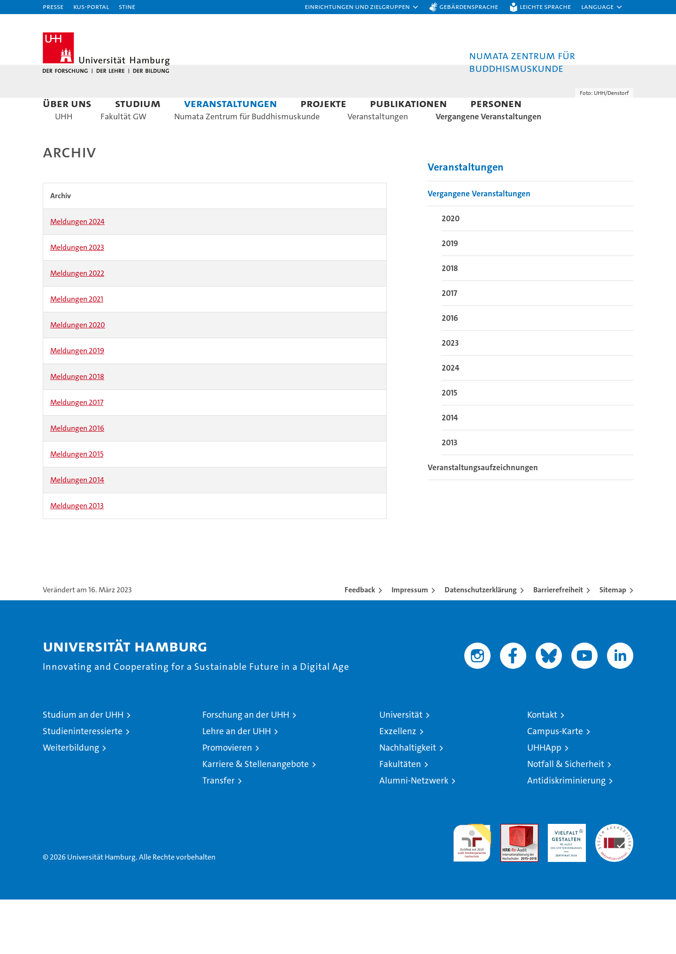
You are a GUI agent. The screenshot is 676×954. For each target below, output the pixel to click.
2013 (449, 497)
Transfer (218, 835)
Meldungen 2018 (77, 431)
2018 (450, 323)
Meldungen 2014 (77, 534)
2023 (450, 397)
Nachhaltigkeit (407, 802)
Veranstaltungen (230, 103)
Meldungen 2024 (77, 276)
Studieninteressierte (83, 785)
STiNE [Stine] (127, 6)
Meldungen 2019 (77, 405)
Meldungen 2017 (76, 457)
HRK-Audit (564, 883)
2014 (450, 472)
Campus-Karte (555, 785)
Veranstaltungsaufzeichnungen (483, 522)
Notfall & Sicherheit (565, 818)
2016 (450, 372)
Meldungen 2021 (76, 353)
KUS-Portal (91, 6)
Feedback (360, 644)
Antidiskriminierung (566, 835)
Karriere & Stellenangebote (255, 818)
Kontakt (542, 769)
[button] (362, 7)
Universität (400, 769)
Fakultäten (400, 818)
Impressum (410, 644)
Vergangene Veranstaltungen (479, 248)
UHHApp (544, 802)
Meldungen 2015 (76, 508)
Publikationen (408, 103)
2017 (449, 347)
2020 (451, 273)
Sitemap (612, 644)
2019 (450, 298)
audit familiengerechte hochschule (472, 893)
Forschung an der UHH (245, 769)
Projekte (323, 103)
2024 (450, 422)
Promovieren (227, 802)
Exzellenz (397, 785)
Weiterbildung (71, 802)
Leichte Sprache (545, 6)
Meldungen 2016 (77, 483)
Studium (138, 103)
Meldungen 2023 (77, 302)
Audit (509, 883)
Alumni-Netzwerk (413, 835)
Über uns (67, 103)
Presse (53, 6)
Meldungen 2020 (77, 379)
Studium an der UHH (83, 769)
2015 (449, 447)
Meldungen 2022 (77, 328)
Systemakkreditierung (614, 883)
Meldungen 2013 (77, 560)
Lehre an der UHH (236, 785)
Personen (496, 103)
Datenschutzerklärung (481, 644)
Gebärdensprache (468, 6)
